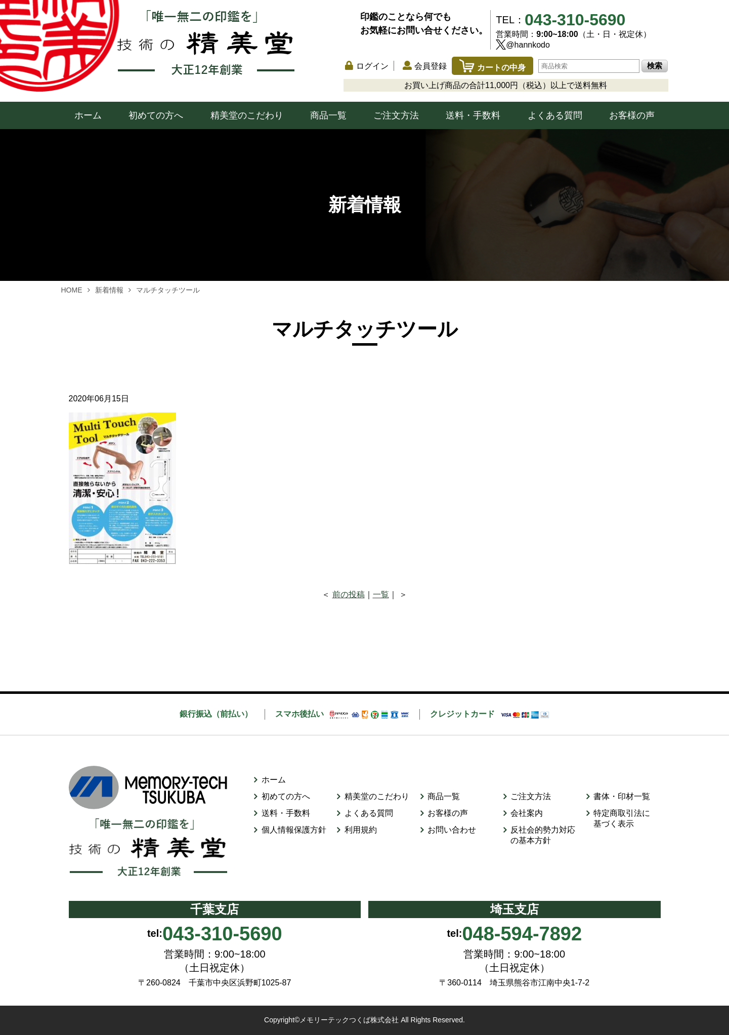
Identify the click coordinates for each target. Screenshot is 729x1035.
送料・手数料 (473, 115)
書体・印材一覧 (621, 796)
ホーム (88, 115)
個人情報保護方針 (294, 829)
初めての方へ (155, 115)
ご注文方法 (396, 115)
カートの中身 (492, 67)
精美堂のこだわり (246, 115)
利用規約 (361, 829)
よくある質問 (555, 115)
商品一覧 (328, 115)
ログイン (372, 66)
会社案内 (526, 813)
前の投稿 (348, 594)
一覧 (381, 594)
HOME (71, 290)
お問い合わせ (451, 829)
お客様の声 (632, 115)
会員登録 (430, 66)
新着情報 (109, 290)
